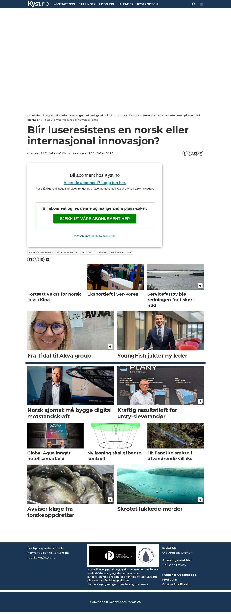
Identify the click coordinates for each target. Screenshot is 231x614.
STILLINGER (87, 4)
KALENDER (125, 4)
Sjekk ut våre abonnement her (95, 218)
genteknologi (121, 252)
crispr (102, 252)
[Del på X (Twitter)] (190, 153)
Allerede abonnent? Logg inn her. (95, 182)
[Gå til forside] (38, 4)
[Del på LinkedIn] (195, 153)
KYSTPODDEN (147, 4)
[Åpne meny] (201, 4)
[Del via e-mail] (200, 153)
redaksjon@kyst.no (41, 557)
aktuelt (87, 252)
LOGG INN (106, 4)
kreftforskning (41, 252)
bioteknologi (67, 252)
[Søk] (193, 4)
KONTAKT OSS (64, 4)
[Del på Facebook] (185, 153)
